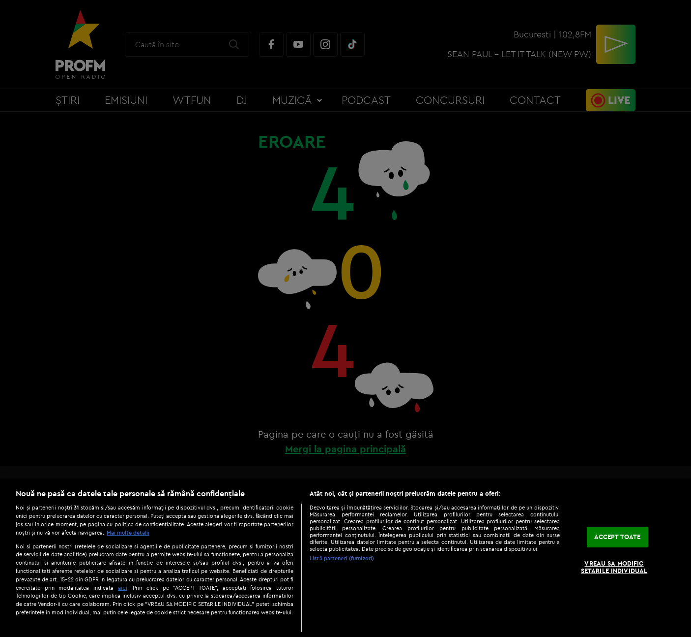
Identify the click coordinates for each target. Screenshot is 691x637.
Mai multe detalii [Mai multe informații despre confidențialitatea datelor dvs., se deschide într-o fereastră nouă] (128, 532)
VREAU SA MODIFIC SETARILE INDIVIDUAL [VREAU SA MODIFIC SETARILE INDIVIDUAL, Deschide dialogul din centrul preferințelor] (614, 567)
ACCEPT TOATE (617, 537)
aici (122, 587)
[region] (345, 557)
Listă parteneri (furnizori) (342, 558)
